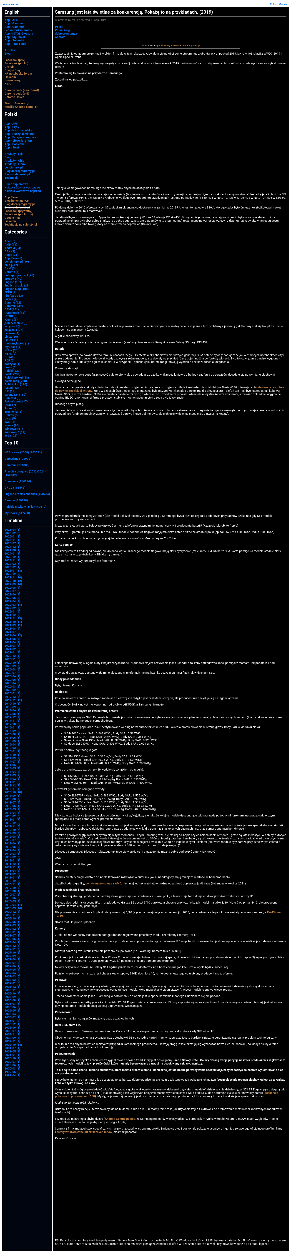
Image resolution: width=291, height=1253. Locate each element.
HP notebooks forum (18, 73)
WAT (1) (10, 422)
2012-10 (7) (12, 829)
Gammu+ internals (20, 30)
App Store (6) (13, 258)
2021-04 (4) (12, 642)
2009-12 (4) (12, 911)
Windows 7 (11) (15, 432)
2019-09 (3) (12, 707)
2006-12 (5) (12, 986)
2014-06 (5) (12, 765)
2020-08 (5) (12, 669)
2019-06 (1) (12, 710)
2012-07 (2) (12, 840)
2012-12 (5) (12, 823)
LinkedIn (10, 77)
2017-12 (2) (12, 717)
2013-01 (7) (12, 819)
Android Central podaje (120, 1118)
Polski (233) (13, 370)
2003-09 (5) (12, 1038)
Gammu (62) (13, 302)
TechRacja (11, 177)
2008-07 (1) (12, 935)
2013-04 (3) (12, 812)
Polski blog (62, 30)
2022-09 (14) (13, 584)
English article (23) (17, 285)
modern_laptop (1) (17, 343)
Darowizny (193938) (18, 458)
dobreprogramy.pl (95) (19, 275)
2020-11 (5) (12, 659)
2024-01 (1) (12, 553)
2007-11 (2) (12, 949)
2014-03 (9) (12, 775)
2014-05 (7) (12, 768)
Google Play (12, 70)
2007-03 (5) (12, 976)
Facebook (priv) (15, 60)
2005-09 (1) (12, 1027)
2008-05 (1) (12, 939)
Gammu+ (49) (14, 306)
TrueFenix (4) (13, 411)
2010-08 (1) (12, 891)
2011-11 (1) (12, 867)
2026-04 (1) (12, 529)
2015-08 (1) (12, 734)
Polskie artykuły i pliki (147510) (25, 506)
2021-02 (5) (12, 649)
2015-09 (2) (12, 731)
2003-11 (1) (12, 1034)
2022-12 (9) (12, 574)
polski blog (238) (16, 381)
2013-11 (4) (12, 789)
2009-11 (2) (12, 915)
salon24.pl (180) (15, 394)
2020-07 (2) (12, 673)
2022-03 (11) (13, 604)
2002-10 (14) (13, 1044)
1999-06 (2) (12, 1072)
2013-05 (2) (12, 809)
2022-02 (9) (12, 608)
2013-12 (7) (12, 785)
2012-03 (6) (12, 853)
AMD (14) (11, 244)
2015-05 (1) (12, 741)
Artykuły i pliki (14, 154)
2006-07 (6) (12, 1003)
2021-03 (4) (12, 645)
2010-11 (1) (12, 884)
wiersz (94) (12, 425)
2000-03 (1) (12, 1068)
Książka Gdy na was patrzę (22, 187)
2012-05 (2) (12, 847)
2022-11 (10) (13, 577)
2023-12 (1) (12, 557)
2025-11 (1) (12, 540)
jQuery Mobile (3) (16, 323)
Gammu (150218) (16, 500)
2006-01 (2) (12, 1020)
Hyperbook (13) (15, 312)
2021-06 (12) (13, 635)
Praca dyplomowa (16, 184)
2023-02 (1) (12, 567)
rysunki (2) (12, 387)
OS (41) (10, 357)
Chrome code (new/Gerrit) (22, 90)
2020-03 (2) (12, 686)
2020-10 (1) (12, 662)
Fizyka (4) (11, 299)
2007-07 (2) (12, 962)
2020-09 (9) (12, 666)
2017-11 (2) (12, 720)
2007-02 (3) (12, 980)
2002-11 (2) (12, 1041)
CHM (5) (10, 268)
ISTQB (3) (11, 316)
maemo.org (12, 80)
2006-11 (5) (12, 990)
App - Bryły (12, 127)
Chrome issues (14, 97)
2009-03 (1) (12, 925)
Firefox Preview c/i (17, 103)
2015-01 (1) (12, 751)
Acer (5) (10, 241)
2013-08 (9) (12, 799)
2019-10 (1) (12, 703)
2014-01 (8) (12, 782)
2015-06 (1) (12, 737)
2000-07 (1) (12, 1061)
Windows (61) (14, 428)
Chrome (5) (12, 272)
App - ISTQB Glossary (19, 33)
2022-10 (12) (13, 581)
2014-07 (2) (12, 761)
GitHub (9, 66)
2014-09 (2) (12, 758)
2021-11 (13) (13, 618)
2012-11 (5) (12, 826)
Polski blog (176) (16, 384)
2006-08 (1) (12, 1000)
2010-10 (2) (12, 887)
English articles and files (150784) (27, 494)
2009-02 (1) (12, 928)
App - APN (11, 20)
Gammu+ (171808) (17, 465)
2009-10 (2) (12, 918)
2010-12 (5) (12, 881)
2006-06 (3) (12, 1007)
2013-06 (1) (12, 806)
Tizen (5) (10, 408)
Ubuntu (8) (12, 415)
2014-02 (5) (12, 778)
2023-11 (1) (12, 560)
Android (60, 37)
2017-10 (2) (12, 724)
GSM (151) (12, 309)
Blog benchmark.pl (17, 200)
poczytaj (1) (12, 364)
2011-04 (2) (12, 870)
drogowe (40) (13, 278)
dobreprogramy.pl (66, 33)
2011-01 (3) (12, 877)
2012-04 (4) (12, 850)
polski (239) (12, 374)
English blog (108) (17, 289)
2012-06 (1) (12, 843)
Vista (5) (10, 418)
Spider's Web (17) (16, 401)
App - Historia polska (18, 130)
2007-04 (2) (12, 973)
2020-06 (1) (12, 676)
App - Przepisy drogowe (20, 137)
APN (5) (10, 251)
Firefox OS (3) (14, 295)
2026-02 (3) (12, 533)
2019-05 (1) (12, 714)
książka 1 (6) (13, 326)
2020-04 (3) (12, 683)
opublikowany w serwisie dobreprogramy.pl (178, 45)
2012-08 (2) (12, 836)
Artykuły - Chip (14, 160)
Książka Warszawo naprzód (23, 191)
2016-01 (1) (12, 727)
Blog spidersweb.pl (17, 174)
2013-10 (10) (13, 792)
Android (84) (13, 248)
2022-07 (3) (12, 591)
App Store (11, 197)
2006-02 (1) (12, 1017)
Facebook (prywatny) (18, 211)
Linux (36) (11, 336)
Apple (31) (11, 254)
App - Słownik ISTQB (18, 140)
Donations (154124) (18, 481)
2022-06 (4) (12, 594)
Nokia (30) (11, 350)
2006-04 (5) (12, 1014)
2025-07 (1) (12, 543)
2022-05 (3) (12, 598)
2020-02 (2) (12, 690)
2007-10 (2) (12, 952)
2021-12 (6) (12, 615)
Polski (59, 26)
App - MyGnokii (15, 37)
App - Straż (12, 147)
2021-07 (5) (12, 632)
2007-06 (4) (12, 966)
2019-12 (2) (12, 696)
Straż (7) (10, 405)
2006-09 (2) (12, 997)
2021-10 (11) (13, 621)
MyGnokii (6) (13, 347)
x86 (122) (11, 435)
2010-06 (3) (12, 898)
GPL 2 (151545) (15, 487)
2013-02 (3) (12, 816)
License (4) (12, 333)
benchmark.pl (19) (17, 261)
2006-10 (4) (12, 993)
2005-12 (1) (12, 1024)
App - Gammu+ (14, 26)
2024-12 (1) (12, 546)
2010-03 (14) (13, 908)
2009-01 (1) (12, 932)
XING (8, 83)
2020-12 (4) (12, 656)
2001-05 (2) (12, 1051)
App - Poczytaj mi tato (19, 134)
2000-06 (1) (12, 1065)
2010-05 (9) (12, 901)
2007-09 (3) (12, 956)
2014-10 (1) (12, 754)
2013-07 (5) (12, 802)
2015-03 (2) (12, 748)
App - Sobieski (14, 40)
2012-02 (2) (12, 857)
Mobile (283, 4)
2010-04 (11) (13, 904)
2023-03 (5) (12, 563)
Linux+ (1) (11, 340)
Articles (10, 50)
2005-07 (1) (12, 1031)
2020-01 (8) (12, 693)
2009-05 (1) (12, 922)
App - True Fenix (15, 43)
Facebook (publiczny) (19, 214)
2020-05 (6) (12, 679)
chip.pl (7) (11, 265)
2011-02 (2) (12, 874)
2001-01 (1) (12, 1055)
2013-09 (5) (12, 795)
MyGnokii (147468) (17, 513)
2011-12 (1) (12, 864)
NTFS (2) (10, 353)
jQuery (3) (11, 319)
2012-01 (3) (12, 860)
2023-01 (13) (13, 570)
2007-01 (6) (12, 983)
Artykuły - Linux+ (16, 164)
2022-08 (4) (12, 587)
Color (273, 4)
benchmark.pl (14, 167)
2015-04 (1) (12, 744)
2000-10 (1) (12, 1058)
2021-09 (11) (13, 625)
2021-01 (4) (12, 652)
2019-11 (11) (13, 700)
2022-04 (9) (12, 601)
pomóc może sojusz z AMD (103, 883)
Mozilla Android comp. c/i (21, 106)
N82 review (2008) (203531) (23, 452)
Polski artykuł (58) (17, 377)
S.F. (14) (10, 391)
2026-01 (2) (12, 536)
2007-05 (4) (12, 969)
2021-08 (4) (12, 628)
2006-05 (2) (12, 1010)
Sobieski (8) (12, 398)
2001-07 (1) (12, 1048)
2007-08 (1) (12, 959)
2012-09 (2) (12, 833)
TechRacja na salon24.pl (21, 224)
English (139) (13, 282)
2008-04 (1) (12, 942)
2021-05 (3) (12, 638)
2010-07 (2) (12, 894)
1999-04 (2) (12, 1075)
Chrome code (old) (17, 93)
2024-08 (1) (12, 550)
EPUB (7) (10, 292)
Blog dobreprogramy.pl (20, 171)
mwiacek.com (11, 4)
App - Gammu (14, 23)
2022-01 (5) (12, 611)
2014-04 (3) (12, 771)
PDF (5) (10, 360)
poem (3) (11, 367)
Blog (7, 53)
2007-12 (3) (12, 945)
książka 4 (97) (14, 329)
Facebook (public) (16, 63)
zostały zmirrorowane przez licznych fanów (83, 1132)
